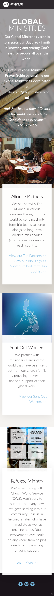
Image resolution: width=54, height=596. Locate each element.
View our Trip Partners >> (28, 256)
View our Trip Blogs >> (30, 261)
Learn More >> (27, 562)
